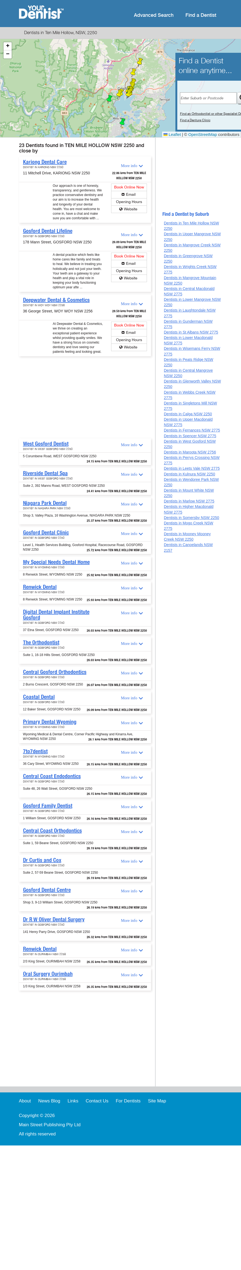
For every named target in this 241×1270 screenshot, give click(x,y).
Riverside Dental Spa (45, 473)
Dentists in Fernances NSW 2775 (192, 430)
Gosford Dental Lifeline (47, 231)
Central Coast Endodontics (52, 776)
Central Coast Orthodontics (52, 830)
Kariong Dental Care (45, 162)
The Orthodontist (41, 642)
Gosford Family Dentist (47, 805)
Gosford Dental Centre (47, 890)
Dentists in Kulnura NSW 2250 (189, 474)
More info (129, 166)
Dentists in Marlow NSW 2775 (189, 501)
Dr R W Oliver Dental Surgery (54, 919)
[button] (109, 99)
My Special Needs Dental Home (56, 562)
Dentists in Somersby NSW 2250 (191, 517)
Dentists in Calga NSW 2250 (188, 414)
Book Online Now (129, 187)
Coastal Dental (39, 697)
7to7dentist (35, 751)
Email (131, 194)
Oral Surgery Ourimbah (48, 974)
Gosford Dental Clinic (46, 532)
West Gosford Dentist (46, 443)
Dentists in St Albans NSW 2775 (191, 332)
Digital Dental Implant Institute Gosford (56, 615)
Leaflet (172, 134)
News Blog (49, 1101)
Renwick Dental (40, 587)
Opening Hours (129, 202)
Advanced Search (153, 15)
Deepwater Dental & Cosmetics (56, 300)
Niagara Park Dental (45, 503)
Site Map (157, 1101)
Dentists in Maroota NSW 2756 (190, 452)
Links (73, 1101)
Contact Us (97, 1101)
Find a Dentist (200, 15)
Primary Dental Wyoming (49, 722)
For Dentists (128, 1101)
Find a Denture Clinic (195, 120)
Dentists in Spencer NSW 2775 (190, 436)
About (25, 1101)
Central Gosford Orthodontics (54, 672)
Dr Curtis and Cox (42, 860)
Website (130, 209)
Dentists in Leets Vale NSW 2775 (192, 468)
